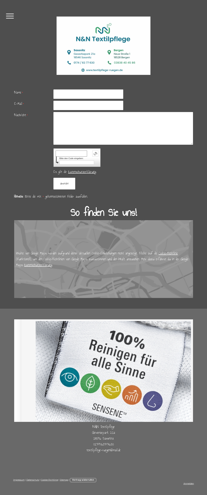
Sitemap (64, 480)
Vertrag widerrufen (83, 480)
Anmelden (188, 483)
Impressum (19, 480)
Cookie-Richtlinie (168, 253)
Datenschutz (32, 480)
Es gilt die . (75, 171)
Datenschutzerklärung (82, 171)
